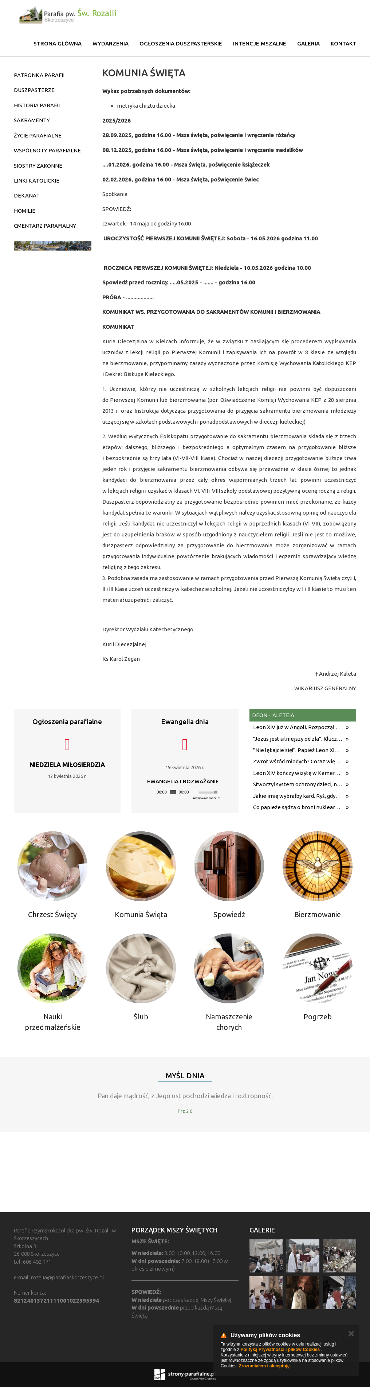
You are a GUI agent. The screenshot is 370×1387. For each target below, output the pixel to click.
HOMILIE (24, 211)
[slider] (173, 792)
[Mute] (194, 792)
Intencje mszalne (259, 43)
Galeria (308, 43)
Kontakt (343, 43)
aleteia (282, 715)
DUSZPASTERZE (34, 90)
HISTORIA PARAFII (37, 105)
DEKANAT (27, 195)
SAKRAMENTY (32, 120)
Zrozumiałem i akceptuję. (265, 1365)
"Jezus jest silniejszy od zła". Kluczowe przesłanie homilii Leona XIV (297, 739)
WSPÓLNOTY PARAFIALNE (47, 150)
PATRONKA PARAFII (39, 75)
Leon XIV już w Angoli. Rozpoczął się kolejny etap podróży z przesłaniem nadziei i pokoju (297, 727)
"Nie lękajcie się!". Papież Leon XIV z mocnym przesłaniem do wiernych (297, 750)
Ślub (141, 1016)
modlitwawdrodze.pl (206, 798)
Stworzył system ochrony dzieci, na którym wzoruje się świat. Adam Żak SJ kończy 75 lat (297, 784)
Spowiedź (229, 914)
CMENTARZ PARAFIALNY (45, 226)
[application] (183, 792)
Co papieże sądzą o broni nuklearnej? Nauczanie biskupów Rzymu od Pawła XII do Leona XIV (297, 807)
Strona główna (58, 43)
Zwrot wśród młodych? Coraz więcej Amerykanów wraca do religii (297, 761)
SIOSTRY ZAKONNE (38, 166)
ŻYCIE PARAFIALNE (38, 135)
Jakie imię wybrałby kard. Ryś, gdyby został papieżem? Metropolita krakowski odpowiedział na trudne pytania (297, 796)
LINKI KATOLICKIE (36, 180)
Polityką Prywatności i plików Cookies (280, 1349)
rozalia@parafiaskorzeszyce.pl (67, 1277)
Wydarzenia (110, 43)
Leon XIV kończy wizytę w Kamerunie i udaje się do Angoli (297, 773)
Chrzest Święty (52, 914)
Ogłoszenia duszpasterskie (180, 43)
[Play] (151, 792)
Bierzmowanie (317, 914)
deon (259, 715)
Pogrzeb (317, 1016)
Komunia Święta (141, 914)
